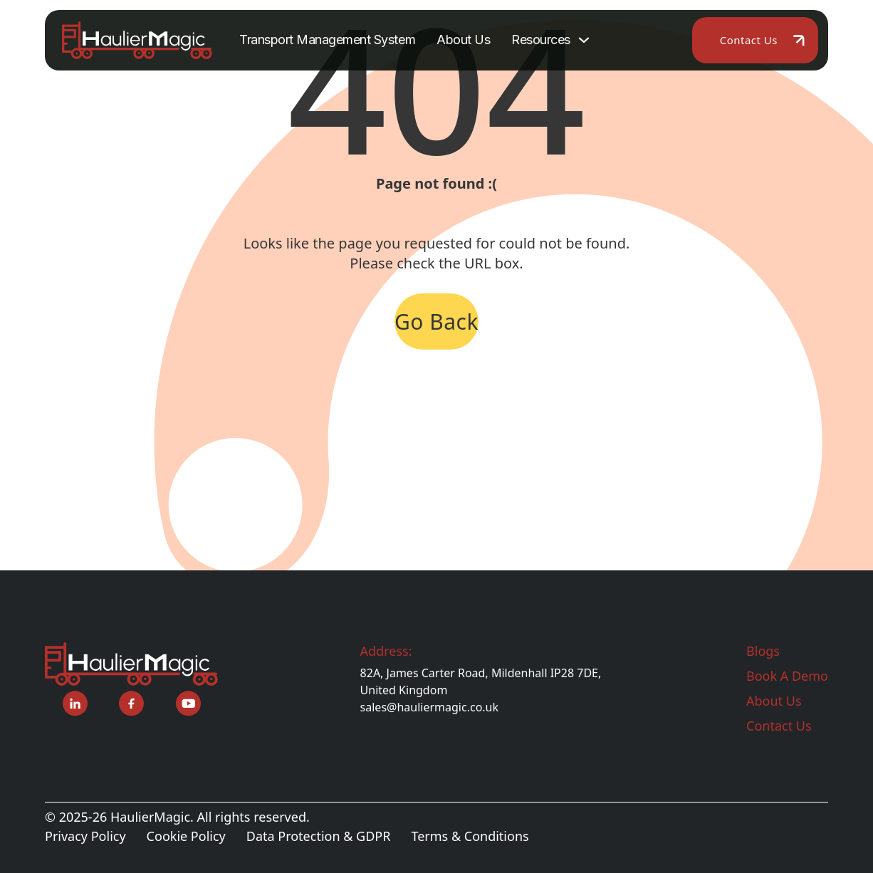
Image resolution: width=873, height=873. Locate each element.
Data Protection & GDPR (318, 836)
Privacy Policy (85, 836)
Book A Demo (787, 675)
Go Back (436, 321)
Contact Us (749, 40)
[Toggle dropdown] (583, 39)
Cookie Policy (186, 836)
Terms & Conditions (469, 836)
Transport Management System (327, 39)
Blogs (763, 650)
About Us (463, 39)
